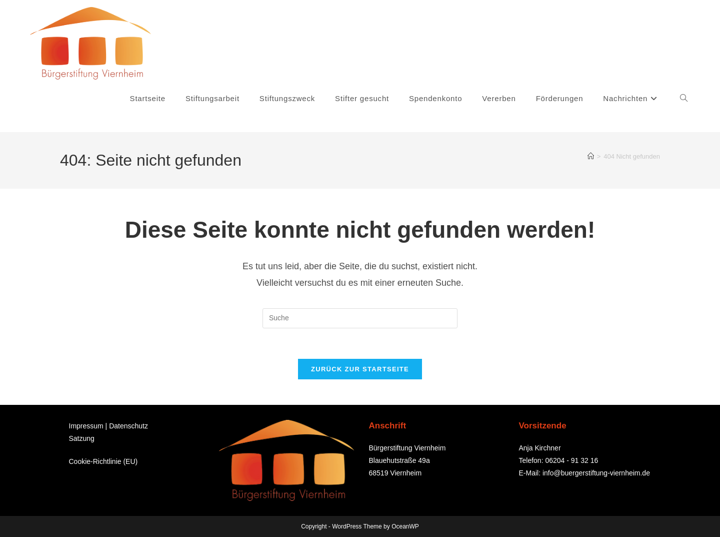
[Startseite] (591, 156)
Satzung (81, 438)
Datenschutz (128, 426)
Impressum (86, 426)
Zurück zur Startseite (360, 369)
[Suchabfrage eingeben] (360, 318)
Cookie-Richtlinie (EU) (103, 461)
